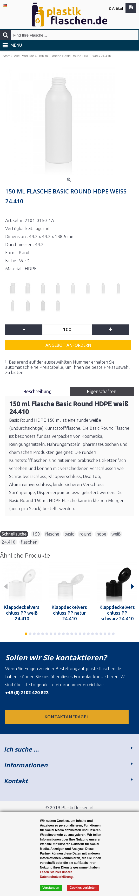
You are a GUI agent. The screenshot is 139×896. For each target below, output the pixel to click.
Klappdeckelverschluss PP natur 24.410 (69, 613)
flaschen (29, 541)
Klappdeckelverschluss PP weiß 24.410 (21, 613)
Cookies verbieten (83, 888)
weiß (116, 533)
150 (36, 533)
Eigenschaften (101, 391)
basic (69, 533)
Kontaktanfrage (67, 717)
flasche (52, 533)
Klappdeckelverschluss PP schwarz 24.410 (117, 613)
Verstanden (50, 888)
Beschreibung (37, 391)
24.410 (9, 541)
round (85, 533)
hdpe (101, 533)
